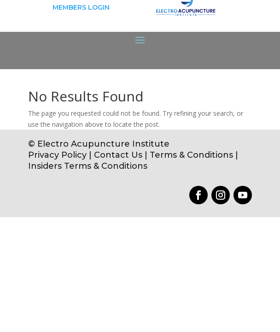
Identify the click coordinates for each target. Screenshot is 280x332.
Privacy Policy (57, 155)
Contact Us (118, 155)
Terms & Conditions (192, 155)
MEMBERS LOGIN (81, 7)
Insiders (45, 166)
